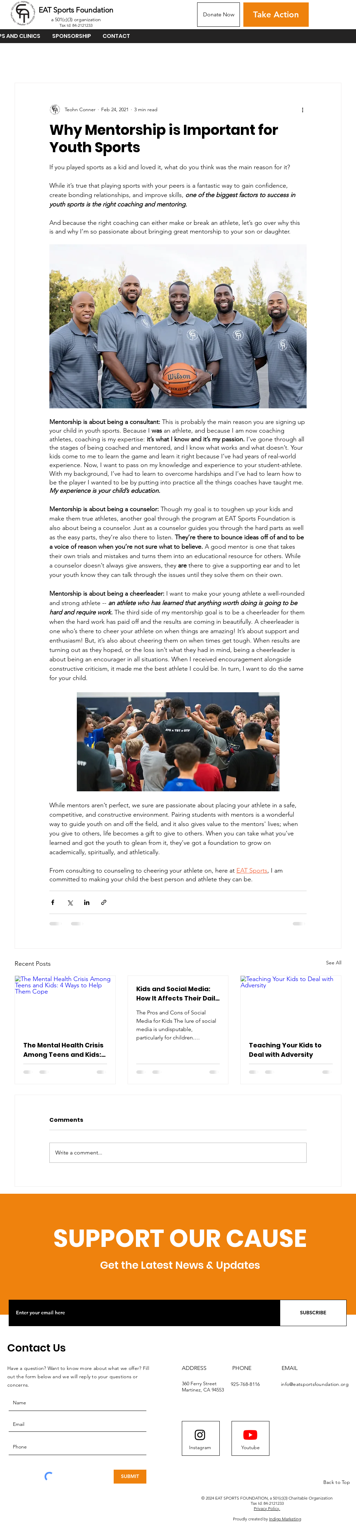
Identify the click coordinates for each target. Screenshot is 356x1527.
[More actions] (302, 109)
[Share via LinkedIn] (86, 902)
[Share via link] (103, 902)
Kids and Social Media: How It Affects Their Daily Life (177, 994)
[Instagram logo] (200, 1435)
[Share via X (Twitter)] (69, 902)
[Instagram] (200, 1448)
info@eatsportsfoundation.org (315, 1384)
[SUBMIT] (130, 1477)
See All (333, 963)
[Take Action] (276, 14)
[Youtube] (250, 1448)
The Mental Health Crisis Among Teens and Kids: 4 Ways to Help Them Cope (63, 1050)
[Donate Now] (218, 14)
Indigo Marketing (285, 1518)
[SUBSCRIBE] (313, 1313)
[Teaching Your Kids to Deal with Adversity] (291, 1004)
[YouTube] (250, 1435)
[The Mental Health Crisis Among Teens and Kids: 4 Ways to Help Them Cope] (65, 1004)
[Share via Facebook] (52, 902)
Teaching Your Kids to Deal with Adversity (285, 1050)
